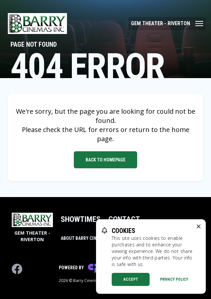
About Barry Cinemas (84, 238)
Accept (130, 279)
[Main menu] (167, 23)
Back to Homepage (105, 159)
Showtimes (81, 219)
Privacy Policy (174, 279)
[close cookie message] (198, 226)
